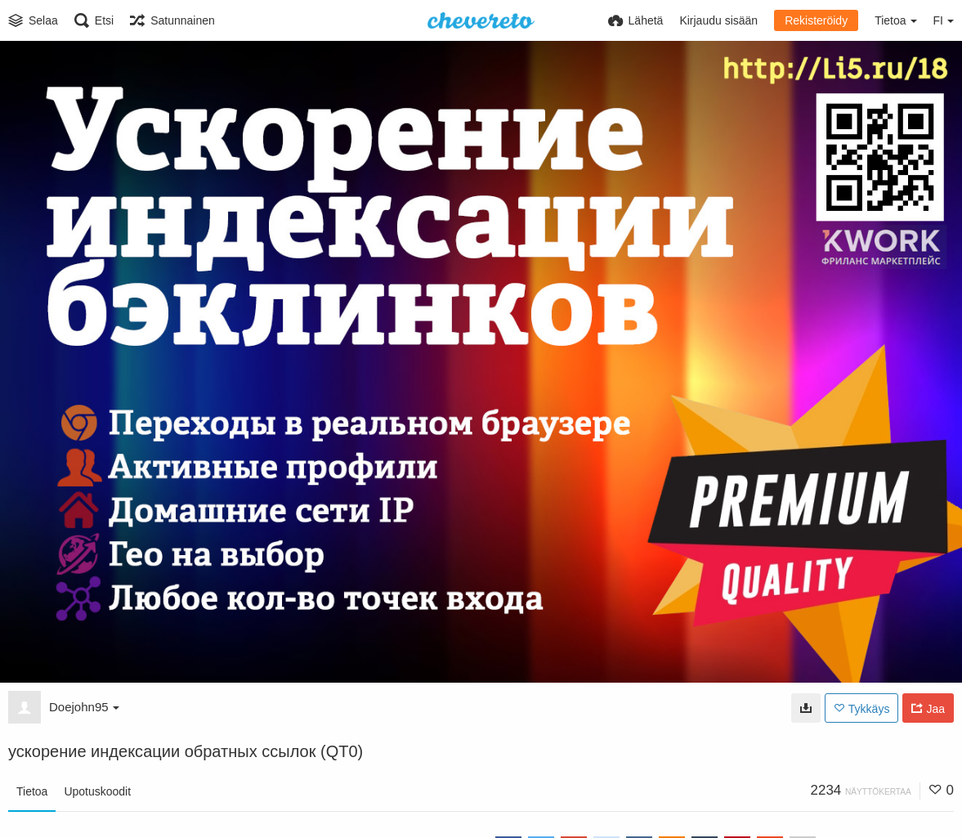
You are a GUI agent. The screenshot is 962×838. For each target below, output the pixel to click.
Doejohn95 (84, 707)
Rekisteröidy (816, 20)
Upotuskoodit (97, 791)
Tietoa (31, 791)
